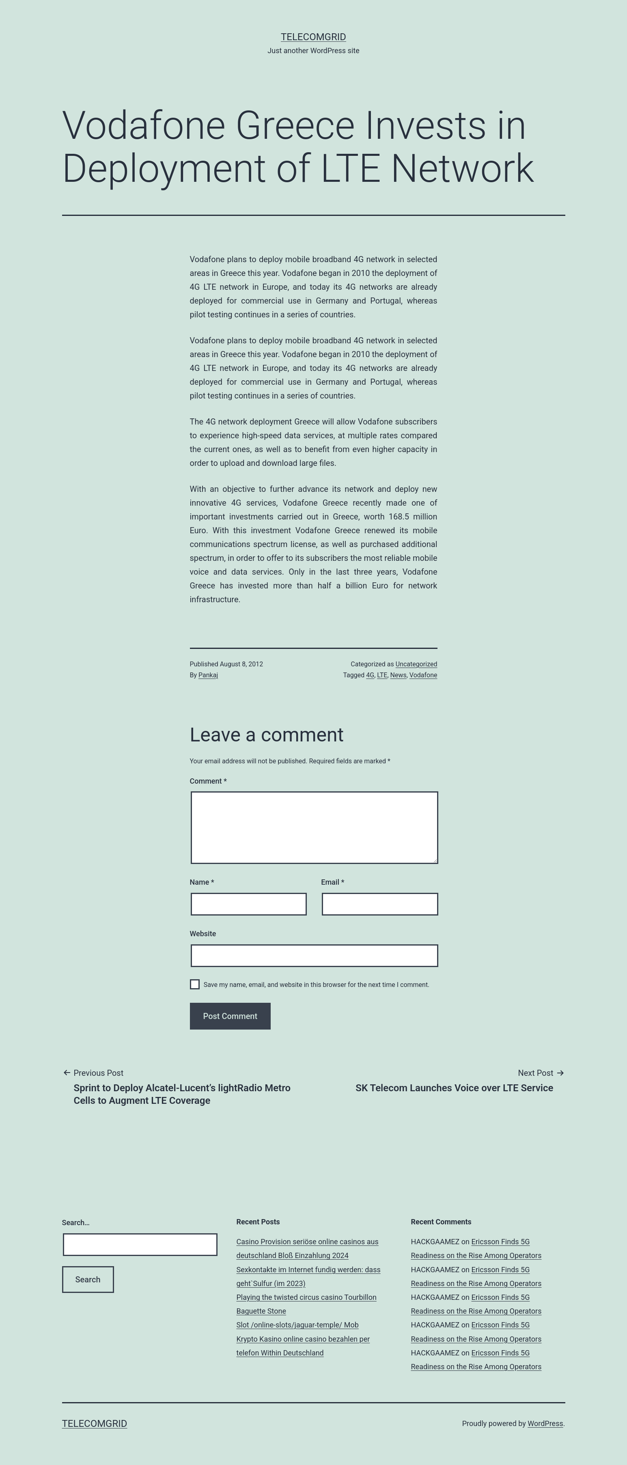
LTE (382, 675)
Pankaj (208, 675)
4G (370, 675)
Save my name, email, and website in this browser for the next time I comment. (317, 985)
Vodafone (423, 675)
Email (332, 882)
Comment (208, 781)
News (398, 675)
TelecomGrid (313, 37)
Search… (76, 1222)
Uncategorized (416, 664)
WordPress (545, 1423)
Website (203, 933)
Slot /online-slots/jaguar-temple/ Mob (298, 1325)
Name (202, 882)
